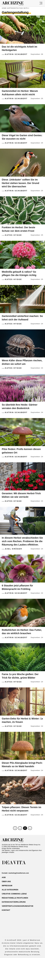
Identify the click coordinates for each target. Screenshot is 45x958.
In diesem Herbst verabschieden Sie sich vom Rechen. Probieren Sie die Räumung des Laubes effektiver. (22, 541)
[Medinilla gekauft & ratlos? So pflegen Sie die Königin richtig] (22, 255)
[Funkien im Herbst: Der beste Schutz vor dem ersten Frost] (22, 210)
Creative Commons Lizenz (14, 894)
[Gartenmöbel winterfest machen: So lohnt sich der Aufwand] (22, 299)
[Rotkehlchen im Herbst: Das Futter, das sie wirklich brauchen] (22, 613)
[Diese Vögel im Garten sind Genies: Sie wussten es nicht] (22, 118)
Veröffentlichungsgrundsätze (17, 906)
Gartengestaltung (15, 8)
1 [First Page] (15, 828)
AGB (4, 877)
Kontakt (6, 910)
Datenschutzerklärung (14, 902)
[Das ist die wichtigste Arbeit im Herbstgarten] (22, 30)
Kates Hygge (13, 235)
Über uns (6, 881)
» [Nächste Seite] (29, 828)
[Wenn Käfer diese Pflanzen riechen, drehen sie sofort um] (22, 343)
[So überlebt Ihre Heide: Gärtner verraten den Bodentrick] (22, 388)
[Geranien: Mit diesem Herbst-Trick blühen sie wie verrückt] (22, 476)
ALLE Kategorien (10, 890)
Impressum (7, 886)
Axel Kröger (13, 549)
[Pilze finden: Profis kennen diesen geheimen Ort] (22, 432)
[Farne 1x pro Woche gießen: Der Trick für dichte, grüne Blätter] (22, 657)
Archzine (15, 3)
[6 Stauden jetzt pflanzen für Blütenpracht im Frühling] (22, 568)
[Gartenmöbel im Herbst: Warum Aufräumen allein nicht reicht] (22, 74)
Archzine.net (15, 840)
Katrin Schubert (16, 54)
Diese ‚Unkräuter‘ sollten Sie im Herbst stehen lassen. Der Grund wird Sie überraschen (20, 183)
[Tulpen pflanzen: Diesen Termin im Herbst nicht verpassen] (22, 790)
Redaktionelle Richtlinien (15, 898)
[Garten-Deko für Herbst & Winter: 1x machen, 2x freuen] (22, 701)
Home (4, 8)
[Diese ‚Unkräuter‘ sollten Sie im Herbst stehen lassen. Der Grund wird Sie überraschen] (22, 163)
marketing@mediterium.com (18, 873)
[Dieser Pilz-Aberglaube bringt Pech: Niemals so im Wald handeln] (22, 746)
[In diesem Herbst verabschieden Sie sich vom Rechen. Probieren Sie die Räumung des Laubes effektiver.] (22, 521)
